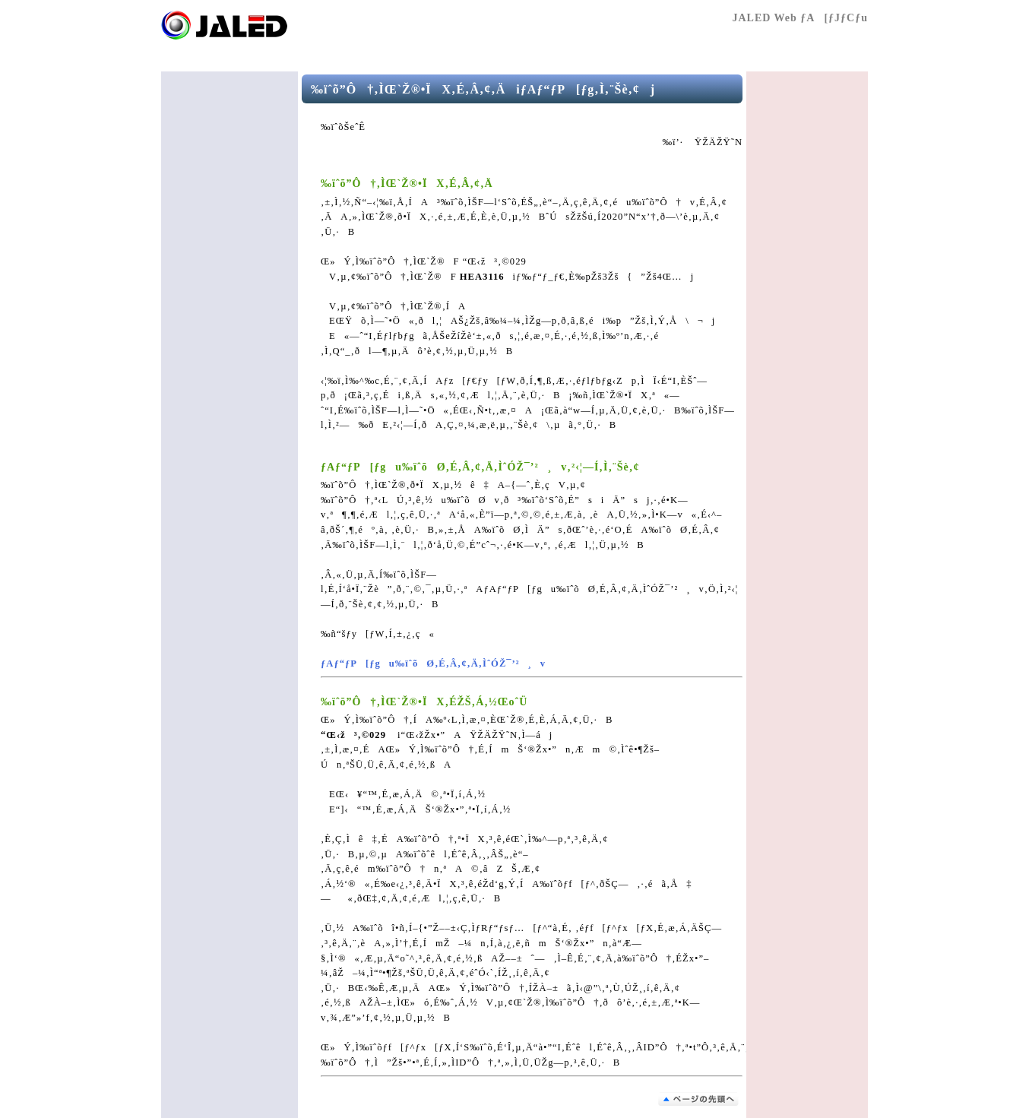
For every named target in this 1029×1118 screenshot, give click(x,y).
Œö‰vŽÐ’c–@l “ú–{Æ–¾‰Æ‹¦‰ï (252, 25)
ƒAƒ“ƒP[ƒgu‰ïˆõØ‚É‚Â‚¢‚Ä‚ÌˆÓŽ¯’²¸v (433, 663)
